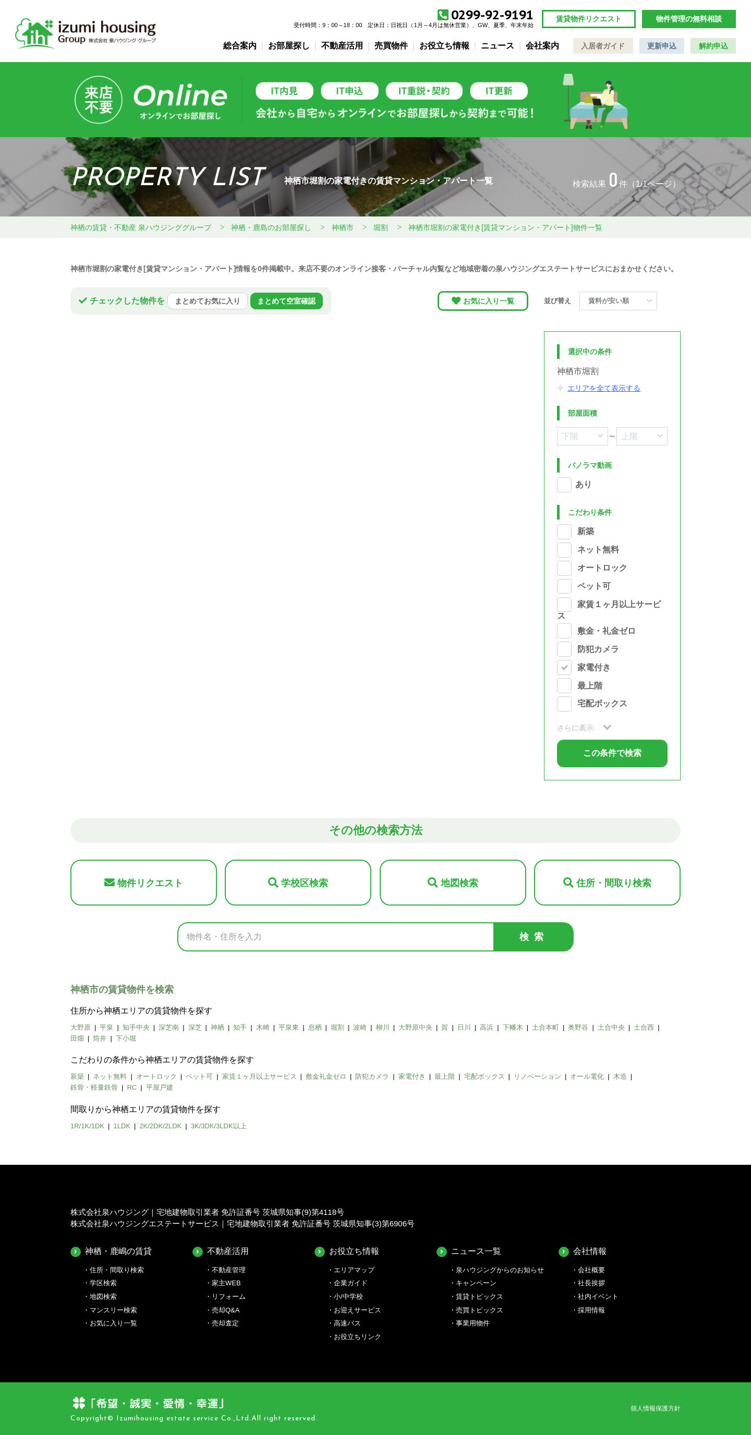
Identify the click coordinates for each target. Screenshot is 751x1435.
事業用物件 (473, 1323)
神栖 (217, 1027)
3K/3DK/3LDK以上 (219, 1126)
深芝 (195, 1027)
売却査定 (225, 1323)
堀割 (337, 1027)
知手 (240, 1027)
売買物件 (391, 45)
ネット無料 (598, 550)
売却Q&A (225, 1310)
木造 (620, 1076)
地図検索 (459, 883)
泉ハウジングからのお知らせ (500, 1270)
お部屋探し (289, 45)
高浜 (486, 1027)
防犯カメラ (598, 649)
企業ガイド (351, 1283)
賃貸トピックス (479, 1296)
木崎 (263, 1027)
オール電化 (587, 1076)
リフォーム (229, 1296)
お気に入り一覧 (488, 301)
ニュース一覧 (476, 1251)
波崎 (360, 1027)
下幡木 (513, 1027)
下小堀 (126, 1038)
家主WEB (226, 1283)
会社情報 (590, 1251)
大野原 (80, 1027)
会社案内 (542, 45)
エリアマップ (354, 1270)
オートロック (602, 568)
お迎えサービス (357, 1310)
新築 (585, 531)
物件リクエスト (150, 883)
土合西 (644, 1027)
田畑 (77, 1038)
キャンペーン (476, 1283)
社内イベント (598, 1296)
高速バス (347, 1323)
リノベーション (537, 1076)
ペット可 (594, 586)
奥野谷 (578, 1027)
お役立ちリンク (357, 1337)
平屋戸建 (159, 1087)
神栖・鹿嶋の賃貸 (118, 1251)
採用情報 (591, 1310)
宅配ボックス (602, 704)
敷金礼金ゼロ (326, 1076)
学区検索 (103, 1283)
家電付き (594, 667)
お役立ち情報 (444, 45)
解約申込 (713, 46)
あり (583, 484)
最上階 (589, 685)
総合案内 (240, 45)
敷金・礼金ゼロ (606, 630)
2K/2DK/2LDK (160, 1126)
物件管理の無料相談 (689, 19)
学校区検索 (304, 883)
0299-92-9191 (492, 15)
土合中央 (611, 1027)
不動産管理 (229, 1270)
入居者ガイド (603, 46)
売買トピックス (479, 1310)
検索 (534, 937)
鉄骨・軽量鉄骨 (94, 1087)
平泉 (106, 1027)
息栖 (315, 1027)
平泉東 (288, 1027)
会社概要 (591, 1270)
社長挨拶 (591, 1283)
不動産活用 (342, 45)
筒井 (99, 1038)
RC (132, 1087)
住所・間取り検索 (613, 883)
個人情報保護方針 (656, 1408)
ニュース (497, 45)
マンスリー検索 (113, 1310)
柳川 (383, 1027)
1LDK (121, 1126)
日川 (464, 1027)
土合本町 (545, 1027)
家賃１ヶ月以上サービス (259, 1076)
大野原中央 (415, 1027)
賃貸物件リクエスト (589, 19)
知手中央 (136, 1027)
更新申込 (661, 46)
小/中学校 (348, 1296)
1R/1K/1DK (87, 1126)
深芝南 (169, 1027)
